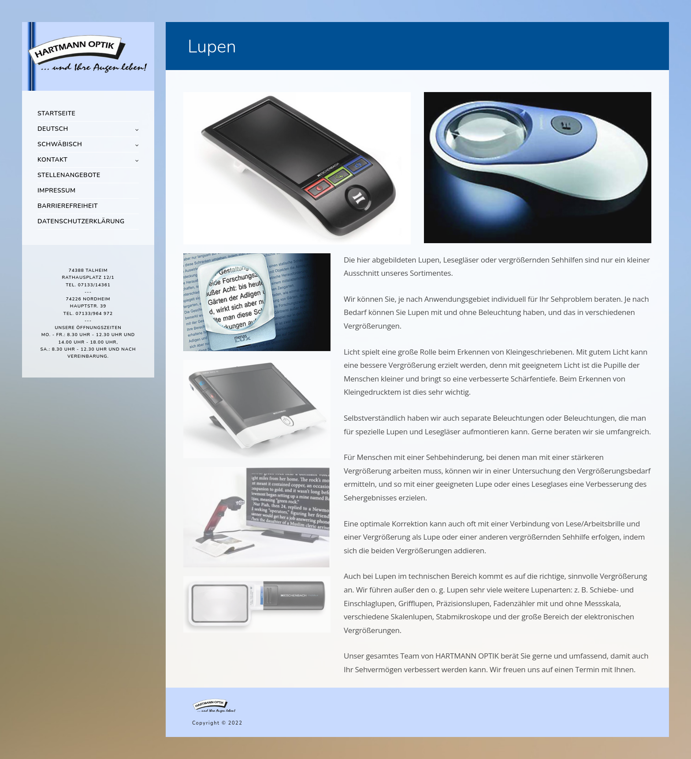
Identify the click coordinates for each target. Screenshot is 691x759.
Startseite (56, 113)
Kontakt (52, 160)
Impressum (56, 190)
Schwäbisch (59, 144)
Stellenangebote (68, 175)
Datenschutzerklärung (81, 221)
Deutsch (52, 129)
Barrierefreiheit (67, 206)
